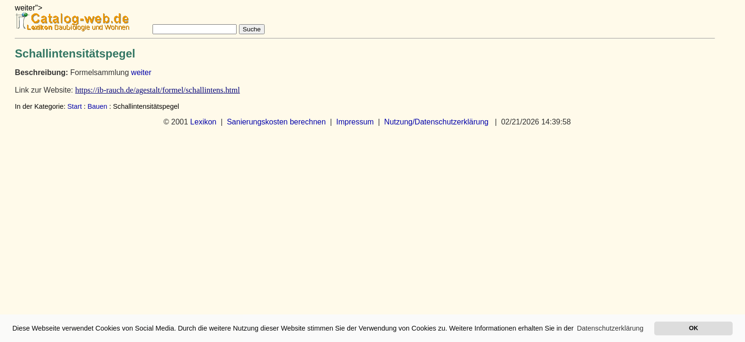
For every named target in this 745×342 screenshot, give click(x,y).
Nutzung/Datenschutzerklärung (436, 122)
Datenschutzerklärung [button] (610, 328)
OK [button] (693, 328)
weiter (141, 72)
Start (74, 106)
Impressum (355, 122)
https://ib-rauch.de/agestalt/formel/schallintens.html (157, 90)
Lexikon (203, 122)
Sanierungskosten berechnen (276, 122)
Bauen (97, 106)
